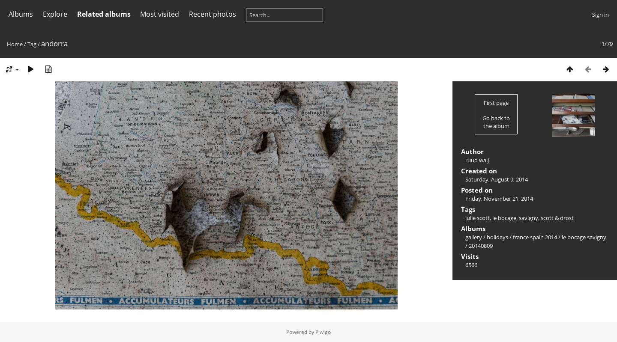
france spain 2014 (535, 237)
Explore (55, 14)
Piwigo (323, 332)
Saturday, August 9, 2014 (496, 179)
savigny (528, 218)
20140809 (481, 246)
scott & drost (557, 218)
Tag (31, 44)
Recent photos (212, 14)
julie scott (477, 218)
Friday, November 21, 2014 (499, 198)
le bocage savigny (584, 237)
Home (15, 44)
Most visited (159, 14)
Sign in (600, 14)
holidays (497, 237)
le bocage (504, 218)
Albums (21, 14)
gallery (473, 237)
